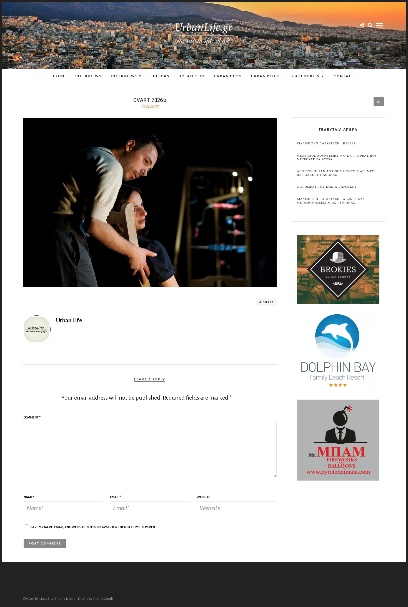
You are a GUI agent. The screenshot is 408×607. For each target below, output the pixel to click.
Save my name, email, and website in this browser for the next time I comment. (93, 527)
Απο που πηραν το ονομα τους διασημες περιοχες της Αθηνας (335, 173)
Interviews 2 (126, 76)
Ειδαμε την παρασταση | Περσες (326, 143)
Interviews (88, 76)
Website (203, 497)
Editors (160, 76)
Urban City (192, 76)
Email (115, 497)
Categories (305, 76)
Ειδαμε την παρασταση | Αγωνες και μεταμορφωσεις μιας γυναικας (330, 200)
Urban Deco (228, 76)
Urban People (267, 76)
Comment (32, 417)
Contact (344, 76)
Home (59, 76)
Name (29, 497)
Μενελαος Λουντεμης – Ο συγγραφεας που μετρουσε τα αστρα (337, 157)
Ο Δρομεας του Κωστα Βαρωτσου (327, 187)
